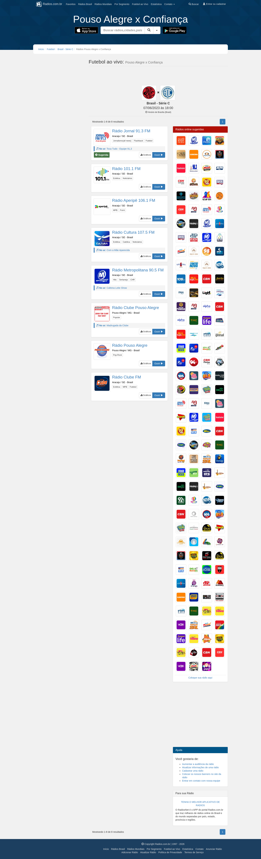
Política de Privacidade (170, 852)
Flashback (138, 141)
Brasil (85, 4)
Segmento (122, 4)
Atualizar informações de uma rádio (200, 767)
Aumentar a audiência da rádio (198, 764)
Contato (199, 849)
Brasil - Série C (65, 49)
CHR (132, 280)
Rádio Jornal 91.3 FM (131, 131)
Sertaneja (123, 280)
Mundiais (103, 4)
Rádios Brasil (118, 849)
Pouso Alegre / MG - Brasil (125, 312)
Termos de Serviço (194, 852)
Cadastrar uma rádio (192, 770)
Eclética (116, 178)
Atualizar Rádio (148, 852)
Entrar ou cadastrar (214, 4)
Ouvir (158, 155)
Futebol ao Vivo (172, 849)
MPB (115, 210)
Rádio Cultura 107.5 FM (133, 232)
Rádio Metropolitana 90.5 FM (138, 270)
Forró (122, 210)
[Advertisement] (158, 76)
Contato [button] (169, 4)
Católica (126, 242)
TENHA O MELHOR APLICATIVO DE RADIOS (200, 804)
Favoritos (71, 4)
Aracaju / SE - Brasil (122, 136)
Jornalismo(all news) (122, 141)
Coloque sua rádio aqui (200, 677)
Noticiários (127, 178)
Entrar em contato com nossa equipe (201, 780)
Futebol (140, 4)
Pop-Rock (117, 355)
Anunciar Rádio (214, 849)
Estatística (156, 4)
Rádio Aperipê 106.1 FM (133, 200)
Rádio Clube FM (126, 377)
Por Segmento (154, 849)
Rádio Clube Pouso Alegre (135, 307)
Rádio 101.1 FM (126, 168)
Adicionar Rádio (130, 852)
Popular (116, 317)
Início (41, 49)
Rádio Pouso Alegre (129, 345)
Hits (115, 280)
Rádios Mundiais (135, 849)
